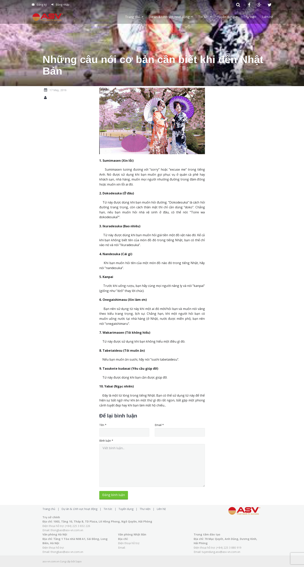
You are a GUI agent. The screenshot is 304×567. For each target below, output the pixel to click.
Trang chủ (132, 17)
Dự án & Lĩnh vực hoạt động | (82, 509)
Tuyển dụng (226, 17)
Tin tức (203, 17)
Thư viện (249, 17)
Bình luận (106, 440)
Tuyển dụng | (128, 509)
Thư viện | (148, 509)
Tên (102, 425)
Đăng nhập (60, 4)
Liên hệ (267, 17)
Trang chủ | (51, 509)
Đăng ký (39, 4)
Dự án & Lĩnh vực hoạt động (169, 17)
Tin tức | (111, 509)
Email (159, 425)
